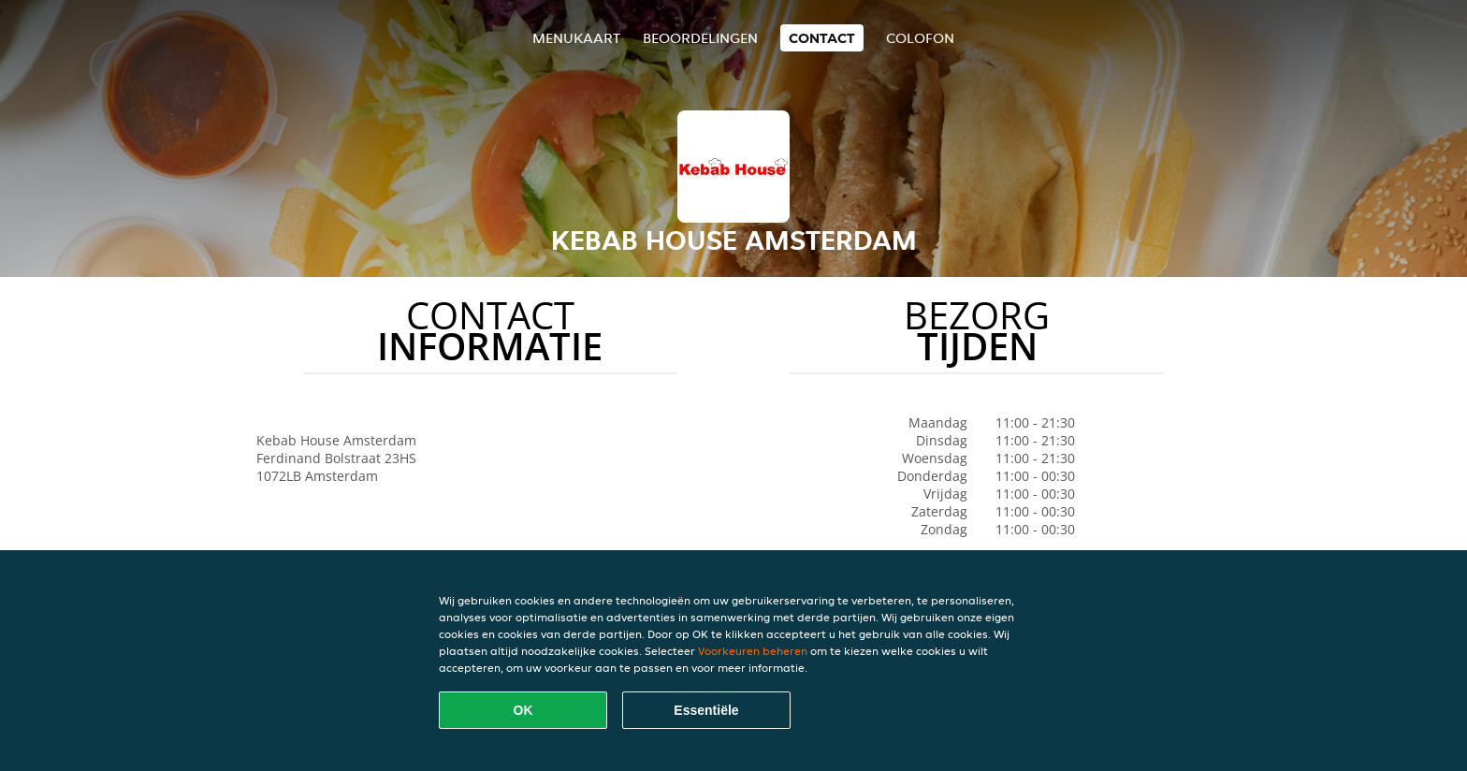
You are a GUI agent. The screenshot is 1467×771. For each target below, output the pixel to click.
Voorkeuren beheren (752, 651)
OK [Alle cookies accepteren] (523, 710)
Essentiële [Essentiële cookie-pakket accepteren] (706, 710)
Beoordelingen (700, 38)
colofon (920, 38)
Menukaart (576, 38)
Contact (822, 38)
